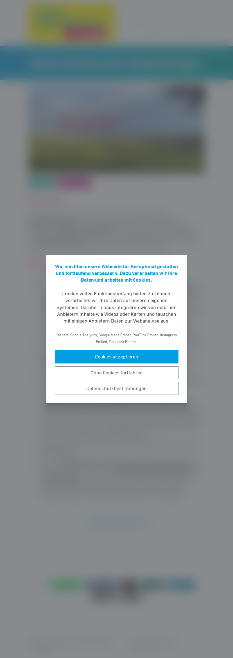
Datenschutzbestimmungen (116, 388)
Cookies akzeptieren (116, 357)
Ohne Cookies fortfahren (117, 373)
